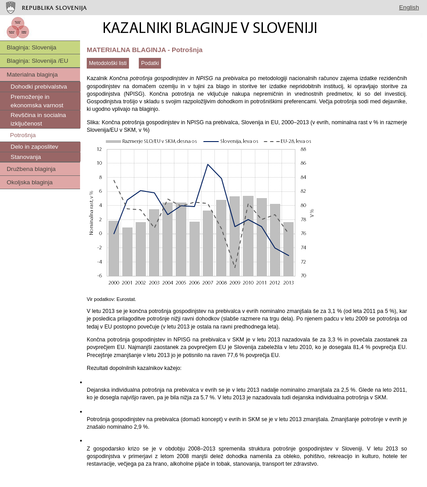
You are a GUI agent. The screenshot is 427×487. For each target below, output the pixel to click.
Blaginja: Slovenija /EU (37, 60)
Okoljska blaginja (29, 182)
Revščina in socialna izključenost (37, 119)
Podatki (150, 63)
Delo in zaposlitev (33, 146)
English (409, 7)
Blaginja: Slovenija (31, 47)
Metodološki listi (108, 63)
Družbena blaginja (31, 169)
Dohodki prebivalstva (38, 86)
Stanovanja (25, 157)
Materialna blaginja (32, 74)
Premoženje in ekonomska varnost (36, 101)
